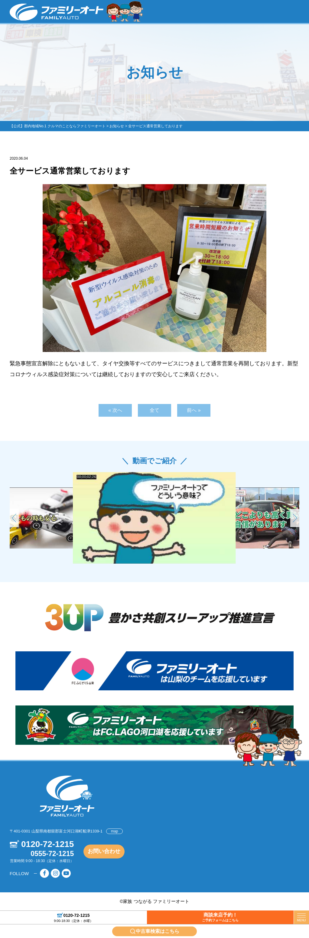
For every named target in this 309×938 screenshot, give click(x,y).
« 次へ (115, 410)
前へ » (193, 410)
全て (154, 410)
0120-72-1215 (76, 915)
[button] (294, 518)
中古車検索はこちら (157, 931)
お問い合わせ (104, 851)
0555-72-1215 (52, 854)
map (114, 831)
